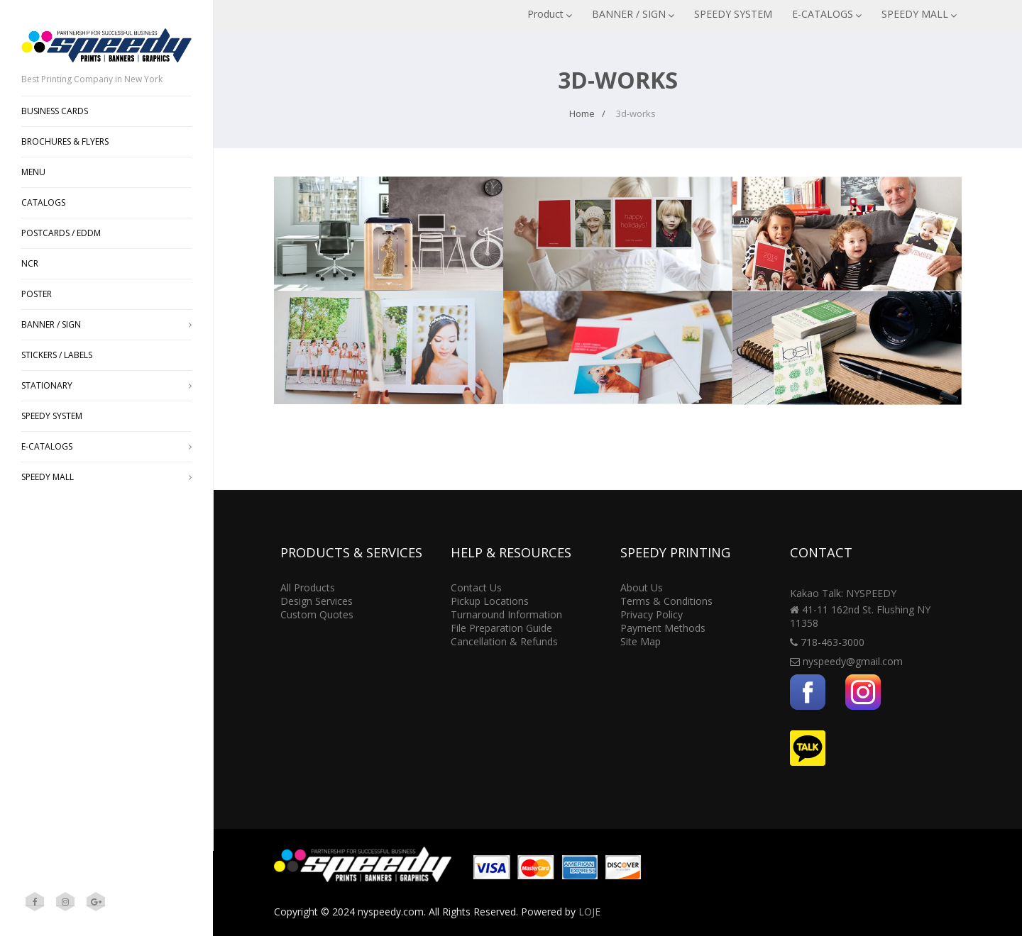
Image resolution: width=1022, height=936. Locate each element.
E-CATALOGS (827, 14)
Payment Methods (662, 628)
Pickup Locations (490, 601)
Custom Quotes (316, 614)
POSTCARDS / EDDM (61, 233)
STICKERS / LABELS (56, 355)
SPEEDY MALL (919, 14)
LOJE (589, 911)
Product (549, 14)
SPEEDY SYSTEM (733, 14)
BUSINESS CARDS (54, 111)
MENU (33, 172)
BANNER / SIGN (633, 14)
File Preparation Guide (501, 628)
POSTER (36, 294)
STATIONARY (106, 385)
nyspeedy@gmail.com (853, 661)
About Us (641, 587)
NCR (29, 263)
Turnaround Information (506, 614)
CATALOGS (43, 202)
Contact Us (476, 587)
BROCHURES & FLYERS (65, 141)
